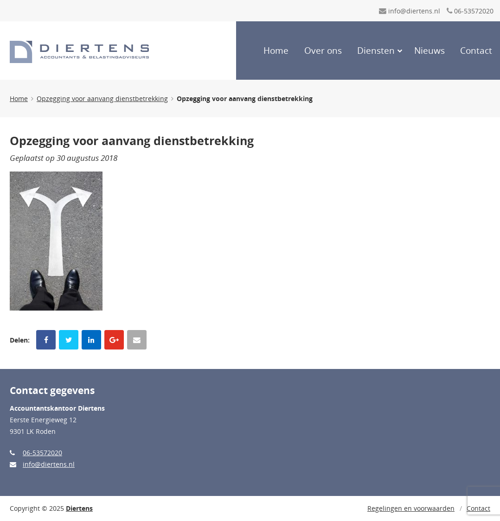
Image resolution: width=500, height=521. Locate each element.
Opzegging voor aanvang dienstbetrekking (102, 98)
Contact (476, 50)
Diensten (376, 50)
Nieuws (429, 50)
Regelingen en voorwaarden (411, 508)
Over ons (323, 50)
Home (275, 50)
